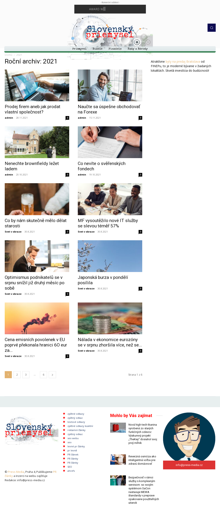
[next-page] (52, 374)
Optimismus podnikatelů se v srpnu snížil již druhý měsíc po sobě (34, 283)
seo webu (73, 438)
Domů (8, 55)
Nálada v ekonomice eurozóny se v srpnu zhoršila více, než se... (110, 342)
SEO (69, 466)
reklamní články (76, 430)
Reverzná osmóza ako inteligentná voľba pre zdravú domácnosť (142, 460)
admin (9, 117)
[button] (212, 28)
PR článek (72, 454)
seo (69, 442)
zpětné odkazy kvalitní (80, 426)
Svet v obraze (13, 231)
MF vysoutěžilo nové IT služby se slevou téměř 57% (108, 223)
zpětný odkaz (75, 417)
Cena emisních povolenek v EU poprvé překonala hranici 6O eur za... (36, 345)
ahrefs (71, 470)
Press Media (16, 472)
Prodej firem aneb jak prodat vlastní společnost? (32, 109)
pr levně (72, 450)
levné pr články (76, 446)
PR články (72, 458)
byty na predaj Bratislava (183, 61)
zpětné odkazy (75, 413)
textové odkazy (76, 421)
